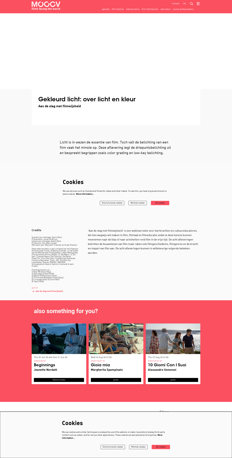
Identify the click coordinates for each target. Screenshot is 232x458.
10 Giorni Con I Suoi (167, 369)
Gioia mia (100, 369)
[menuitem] (105, 9)
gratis (116, 384)
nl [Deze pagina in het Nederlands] (184, 4)
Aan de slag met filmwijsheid (47, 295)
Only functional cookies (111, 207)
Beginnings (44, 369)
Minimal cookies (137, 207)
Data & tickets (59, 384)
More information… (85, 198)
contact (175, 4)
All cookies (160, 207)
